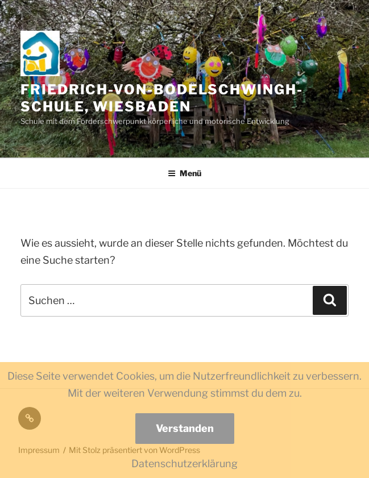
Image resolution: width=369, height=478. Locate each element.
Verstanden (185, 428)
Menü (184, 173)
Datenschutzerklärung (184, 463)
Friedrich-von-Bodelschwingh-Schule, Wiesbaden (161, 98)
